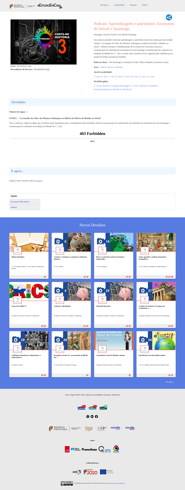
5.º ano (96, 76)
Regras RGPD (75, 395)
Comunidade (119, 5)
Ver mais (169, 382)
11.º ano (142, 76)
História (143, 86)
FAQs (83, 395)
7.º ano (111, 76)
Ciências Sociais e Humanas (111, 67)
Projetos (133, 5)
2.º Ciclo (97, 86)
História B (127, 89)
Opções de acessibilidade (94, 395)
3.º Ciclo (134, 86)
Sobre (67, 395)
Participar (107, 395)
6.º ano (104, 76)
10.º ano (134, 76)
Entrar (144, 5)
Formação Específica (102, 89)
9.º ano (126, 76)
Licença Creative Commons (116, 483)
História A (117, 89)
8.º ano (119, 76)
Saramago (38, 181)
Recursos (104, 5)
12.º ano (150, 76)
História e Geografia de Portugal (116, 86)
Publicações (116, 395)
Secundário (153, 86)
